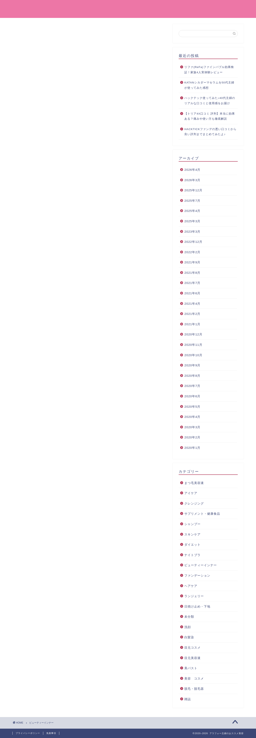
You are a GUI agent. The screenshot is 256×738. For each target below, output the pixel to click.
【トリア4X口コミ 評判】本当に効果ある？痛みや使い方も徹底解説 (209, 116)
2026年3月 (192, 180)
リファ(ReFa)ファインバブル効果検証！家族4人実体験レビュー (209, 70)
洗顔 (187, 627)
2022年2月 (192, 252)
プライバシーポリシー (28, 733)
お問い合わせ (231, 6)
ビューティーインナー (200, 565)
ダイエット (192, 544)
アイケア (190, 493)
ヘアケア (190, 586)
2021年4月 (192, 303)
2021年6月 (192, 293)
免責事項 (51, 733)
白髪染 (189, 637)
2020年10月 (193, 355)
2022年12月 (193, 241)
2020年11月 (193, 344)
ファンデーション (139, 6)
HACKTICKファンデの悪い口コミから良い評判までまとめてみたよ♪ (210, 132)
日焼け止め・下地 (197, 606)
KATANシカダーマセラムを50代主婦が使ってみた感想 (209, 85)
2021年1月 (192, 324)
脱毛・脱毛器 (194, 688)
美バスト (190, 668)
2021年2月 (192, 313)
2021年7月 (192, 283)
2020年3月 (192, 427)
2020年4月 (192, 416)
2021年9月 (192, 262)
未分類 (189, 616)
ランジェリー (194, 596)
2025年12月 (193, 190)
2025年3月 (192, 221)
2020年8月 (192, 375)
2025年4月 (192, 210)
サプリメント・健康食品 (202, 513)
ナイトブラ (192, 555)
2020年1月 (192, 447)
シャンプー (192, 524)
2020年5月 (192, 406)
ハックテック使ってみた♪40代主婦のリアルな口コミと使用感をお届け (209, 100)
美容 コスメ (171, 6)
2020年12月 (193, 334)
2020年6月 (192, 396)
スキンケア (192, 534)
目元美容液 (192, 658)
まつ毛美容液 (194, 483)
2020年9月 (192, 365)
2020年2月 (192, 437)
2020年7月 (192, 386)
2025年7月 (192, 200)
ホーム (111, 6)
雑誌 (187, 699)
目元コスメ (192, 647)
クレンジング (201, 6)
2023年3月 (192, 231)
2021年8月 (192, 272)
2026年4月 (192, 169)
